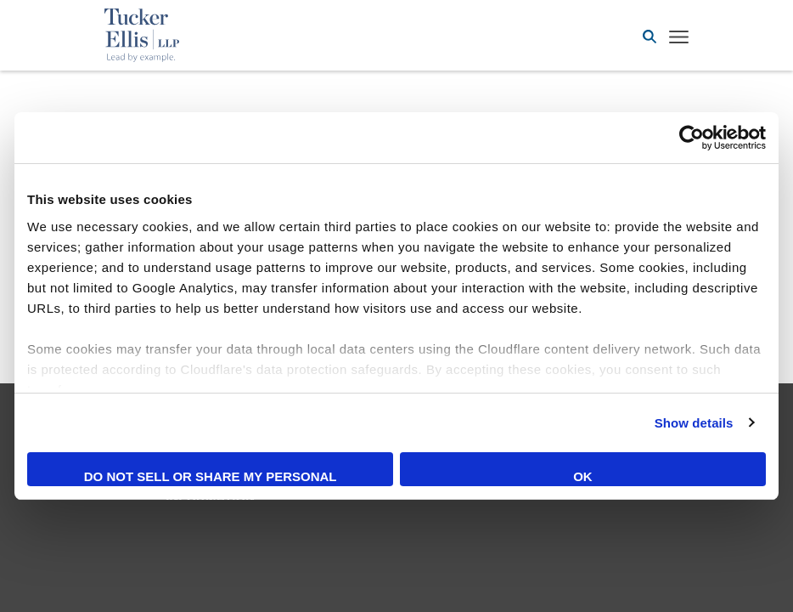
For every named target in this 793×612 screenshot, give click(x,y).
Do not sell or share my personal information (210, 477)
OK (583, 476)
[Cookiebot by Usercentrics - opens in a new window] (691, 137)
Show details (694, 423)
